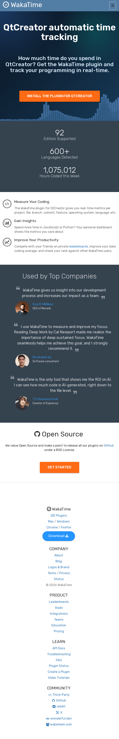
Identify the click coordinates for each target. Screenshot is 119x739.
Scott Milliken (43, 304)
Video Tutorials (58, 678)
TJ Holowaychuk (45, 399)
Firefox (66, 527)
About (58, 555)
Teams (58, 619)
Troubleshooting (59, 654)
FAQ (59, 660)
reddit (59, 706)
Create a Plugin (59, 672)
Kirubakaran (42, 357)
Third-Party (59, 695)
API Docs (58, 648)
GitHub (109, 445)
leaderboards (78, 246)
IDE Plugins (59, 515)
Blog (58, 561)
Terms (52, 573)
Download (58, 536)
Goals (59, 608)
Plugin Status (59, 666)
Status (59, 579)
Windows (63, 521)
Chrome (52, 527)
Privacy (64, 573)
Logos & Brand (58, 567)
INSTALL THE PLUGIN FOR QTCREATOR (59, 96)
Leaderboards (59, 602)
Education (58, 625)
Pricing (59, 631)
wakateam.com (59, 724)
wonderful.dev (59, 718)
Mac (51, 521)
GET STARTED (59, 467)
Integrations (59, 613)
